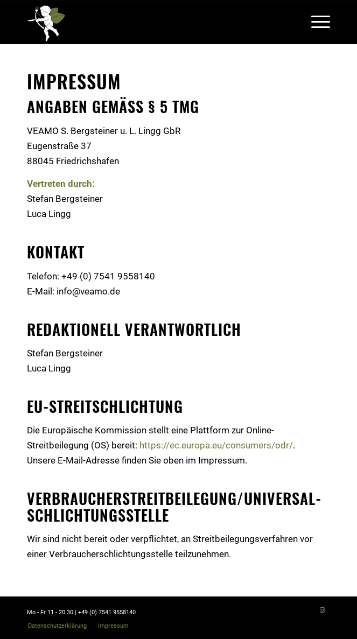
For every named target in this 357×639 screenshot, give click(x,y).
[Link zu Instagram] (322, 610)
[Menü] (315, 22)
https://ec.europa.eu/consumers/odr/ (216, 445)
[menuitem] (57, 626)
